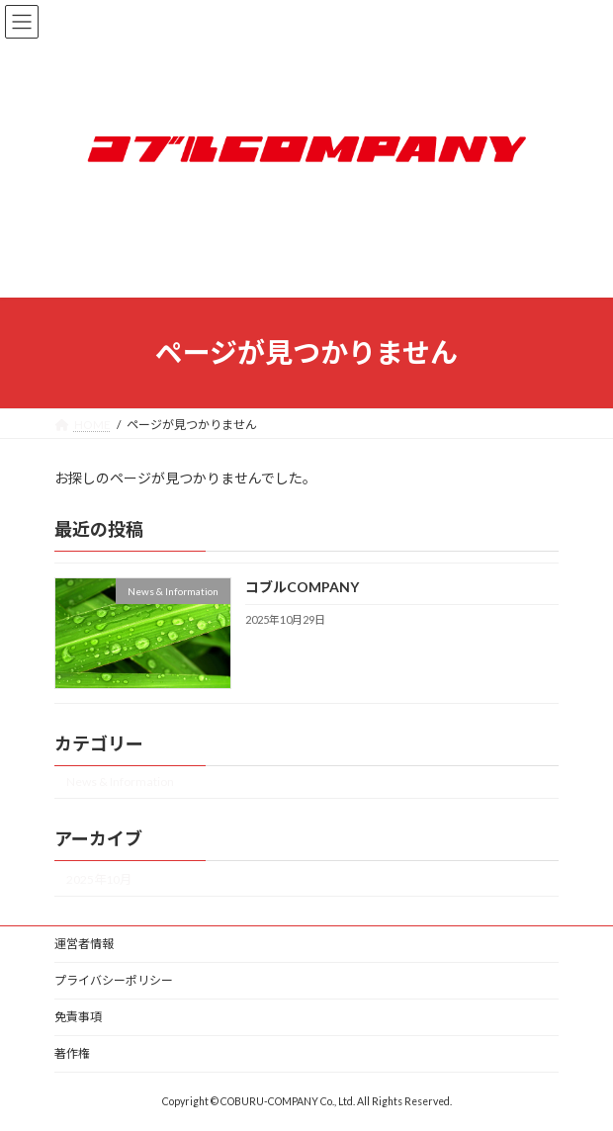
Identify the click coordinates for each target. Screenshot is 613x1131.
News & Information (120, 782)
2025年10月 (98, 879)
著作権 (72, 1053)
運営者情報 (84, 943)
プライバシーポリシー (113, 980)
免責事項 (78, 1016)
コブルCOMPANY (302, 587)
